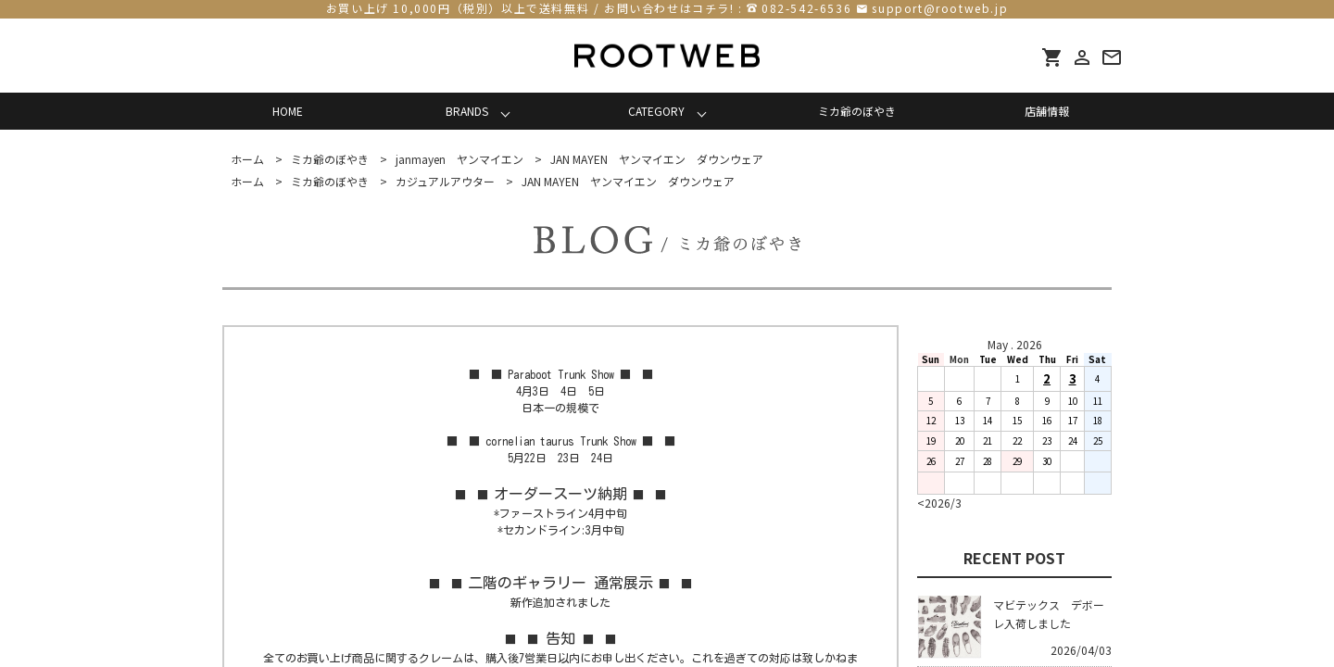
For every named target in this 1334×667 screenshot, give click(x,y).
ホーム (247, 159)
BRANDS (467, 111)
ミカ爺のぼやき (857, 111)
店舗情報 (1047, 111)
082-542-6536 (806, 8)
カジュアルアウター (445, 181)
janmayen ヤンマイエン (459, 159)
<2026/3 (939, 502)
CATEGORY (656, 111)
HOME (287, 111)
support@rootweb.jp (940, 8)
